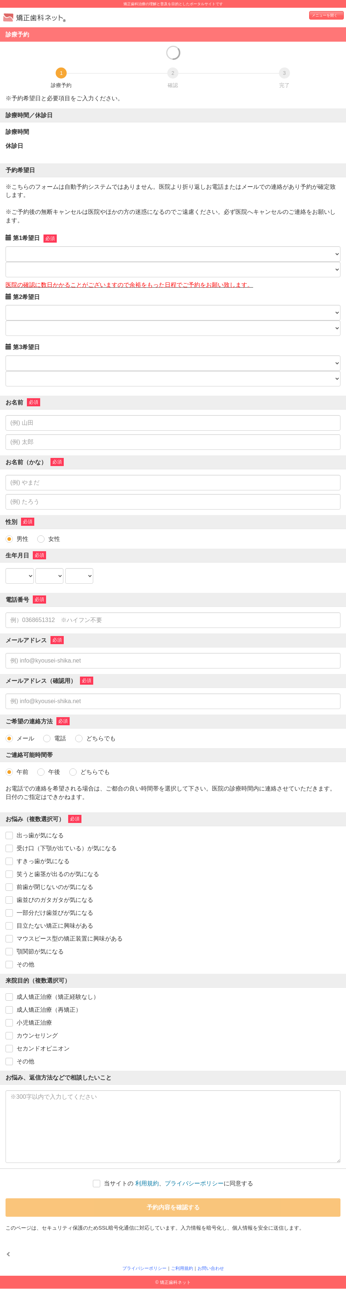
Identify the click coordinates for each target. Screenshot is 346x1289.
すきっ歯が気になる (43, 861)
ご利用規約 (182, 1268)
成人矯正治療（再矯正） (49, 1010)
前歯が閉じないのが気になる (55, 887)
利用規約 (147, 1183)
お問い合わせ (211, 1268)
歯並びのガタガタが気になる (55, 900)
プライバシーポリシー (194, 1183)
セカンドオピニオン (43, 1048)
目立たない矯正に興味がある (55, 926)
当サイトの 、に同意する (178, 1183)
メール (25, 738)
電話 (60, 738)
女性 (54, 539)
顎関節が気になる (40, 951)
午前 (22, 772)
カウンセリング (37, 1035)
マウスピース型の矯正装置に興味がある (70, 938)
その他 (25, 964)
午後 (54, 772)
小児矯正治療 (34, 1022)
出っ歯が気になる (40, 835)
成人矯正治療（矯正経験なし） (58, 997)
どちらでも (101, 738)
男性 (22, 539)
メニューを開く (325, 15)
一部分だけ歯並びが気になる (55, 913)
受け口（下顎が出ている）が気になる (67, 848)
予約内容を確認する (173, 1207)
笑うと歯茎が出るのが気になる (58, 874)
